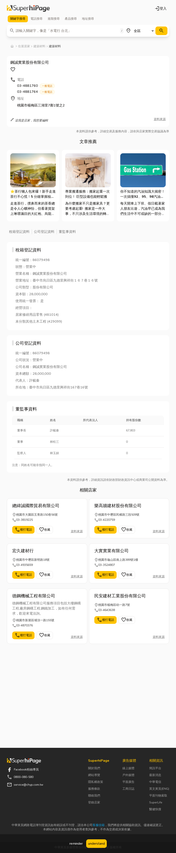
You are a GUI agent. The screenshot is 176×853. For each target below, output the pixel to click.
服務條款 (94, 789)
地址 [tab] (88, 19)
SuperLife (155, 802)
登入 (161, 8)
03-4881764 (36, 91)
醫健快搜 (155, 809)
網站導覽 (94, 775)
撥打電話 (23, 530)
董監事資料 (67, 231)
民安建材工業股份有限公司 (120, 596)
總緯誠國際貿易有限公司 (35, 506)
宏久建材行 (23, 551)
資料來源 (160, 119)
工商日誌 (128, 789)
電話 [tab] (36, 19)
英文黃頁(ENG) (159, 789)
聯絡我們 (94, 796)
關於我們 (94, 768)
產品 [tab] (71, 19)
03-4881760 (36, 85)
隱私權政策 (95, 782)
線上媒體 (128, 768)
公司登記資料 (44, 231)
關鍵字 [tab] (17, 19)
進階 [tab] (54, 19)
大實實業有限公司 (111, 551)
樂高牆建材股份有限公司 (117, 506)
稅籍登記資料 (19, 231)
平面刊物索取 (158, 796)
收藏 (44, 530)
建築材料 (39, 46)
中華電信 (155, 782)
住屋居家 (24, 46)
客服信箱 (99, 825)
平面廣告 (128, 782)
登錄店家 (94, 802)
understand (96, 843)
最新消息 (155, 775)
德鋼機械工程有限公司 (33, 596)
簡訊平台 (155, 768)
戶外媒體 (128, 775)
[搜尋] (161, 31)
